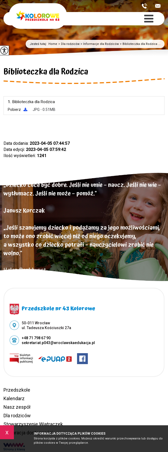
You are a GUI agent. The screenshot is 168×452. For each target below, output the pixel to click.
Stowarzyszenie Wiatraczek (33, 424)
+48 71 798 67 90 (144, 6)
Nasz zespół (16, 407)
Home (52, 43)
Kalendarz (14, 398)
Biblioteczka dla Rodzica (45, 73)
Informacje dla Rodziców (99, 43)
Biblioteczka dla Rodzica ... (140, 43)
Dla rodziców (68, 43)
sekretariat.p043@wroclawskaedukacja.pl (158, 6)
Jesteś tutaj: (39, 43)
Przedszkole (16, 390)
